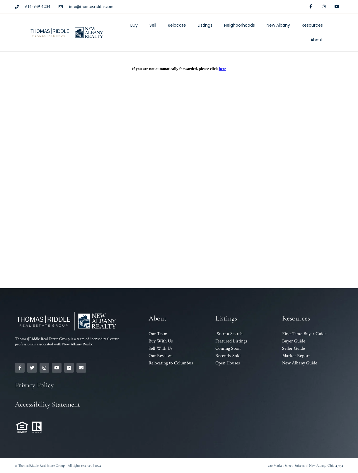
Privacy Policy (34, 385)
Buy (134, 25)
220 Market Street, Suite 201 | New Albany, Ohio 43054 (305, 465)
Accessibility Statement (47, 404)
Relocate (177, 25)
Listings (205, 25)
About (317, 40)
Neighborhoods (239, 25)
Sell (152, 25)
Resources (312, 25)
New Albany (278, 25)
